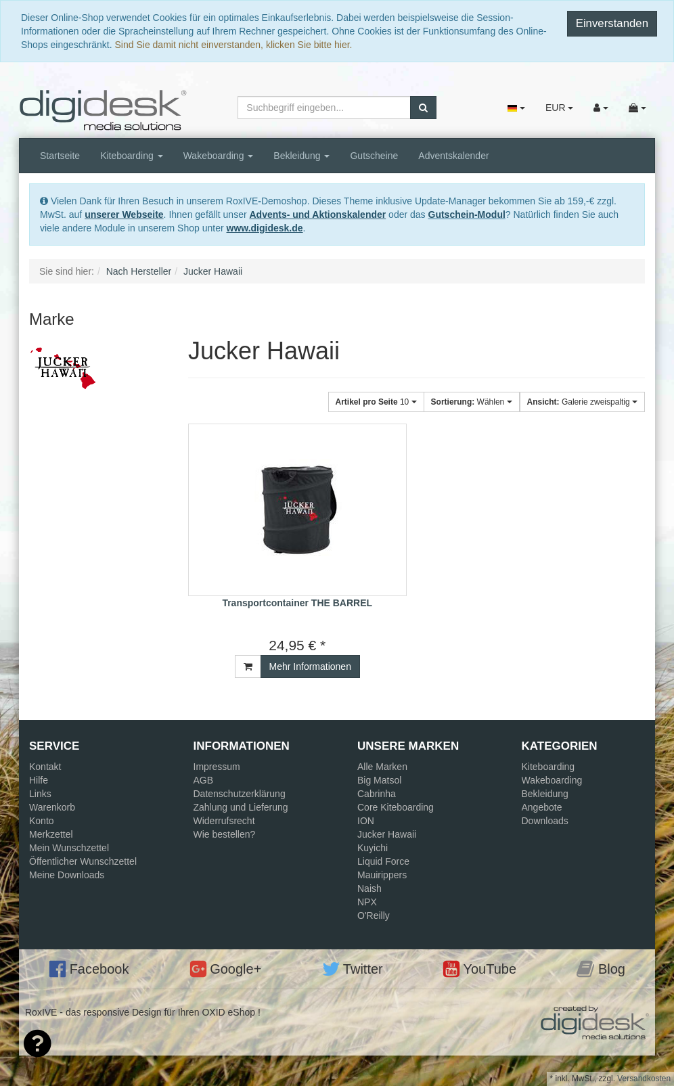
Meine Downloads (66, 874)
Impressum (217, 766)
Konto (41, 820)
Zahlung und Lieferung (241, 807)
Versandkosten (644, 1078)
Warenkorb (52, 807)
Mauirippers (382, 874)
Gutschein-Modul (467, 214)
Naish (369, 888)
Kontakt (45, 766)
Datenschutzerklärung (240, 793)
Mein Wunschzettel (69, 847)
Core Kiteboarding (395, 807)
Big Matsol (379, 780)
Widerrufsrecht (224, 820)
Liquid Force (383, 861)
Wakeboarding (218, 155)
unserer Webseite (124, 214)
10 (376, 402)
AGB (204, 780)
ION (365, 820)
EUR (559, 107)
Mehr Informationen (310, 666)
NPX (367, 902)
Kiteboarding (131, 155)
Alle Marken (382, 766)
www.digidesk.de (265, 228)
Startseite (60, 155)
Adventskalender (453, 155)
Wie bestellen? (225, 834)
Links (40, 793)
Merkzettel (51, 834)
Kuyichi (372, 847)
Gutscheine (374, 155)
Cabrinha (376, 793)
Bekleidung (301, 155)
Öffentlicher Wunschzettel (83, 861)
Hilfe (38, 780)
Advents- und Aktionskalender (317, 214)
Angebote (542, 807)
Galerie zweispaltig (582, 402)
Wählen (471, 402)
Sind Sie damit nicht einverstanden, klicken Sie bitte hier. (234, 44)
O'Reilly (373, 915)
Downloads (545, 820)
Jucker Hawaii (386, 834)
